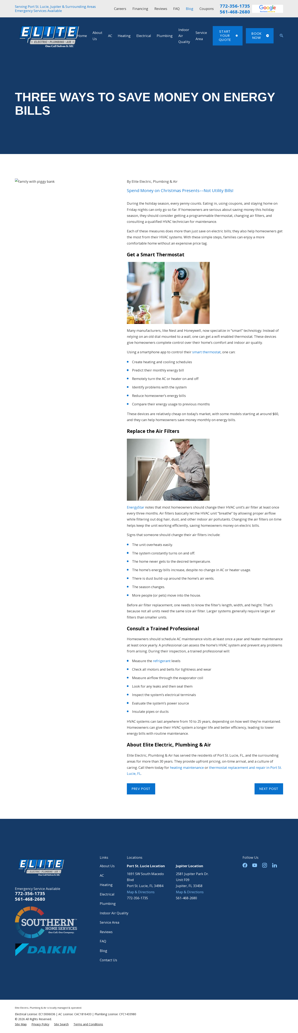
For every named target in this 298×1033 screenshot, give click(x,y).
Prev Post (141, 788)
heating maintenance (187, 767)
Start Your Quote (228, 35)
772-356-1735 (235, 6)
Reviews (160, 8)
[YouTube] (254, 865)
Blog (189, 8)
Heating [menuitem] (124, 35)
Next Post (268, 788)
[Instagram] (264, 865)
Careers (120, 8)
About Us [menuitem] (97, 35)
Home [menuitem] (82, 35)
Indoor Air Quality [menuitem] (184, 35)
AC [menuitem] (110, 35)
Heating (106, 884)
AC (102, 875)
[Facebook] (245, 865)
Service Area (109, 922)
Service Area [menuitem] (201, 35)
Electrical (107, 894)
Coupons (206, 8)
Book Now (260, 35)
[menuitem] (21, 1024)
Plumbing (108, 903)
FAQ (176, 8)
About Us (107, 865)
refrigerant (162, 660)
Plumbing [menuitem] (165, 35)
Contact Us (108, 960)
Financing (140, 8)
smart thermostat (206, 352)
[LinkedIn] (274, 865)
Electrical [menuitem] (143, 35)
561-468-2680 (235, 12)
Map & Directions (141, 892)
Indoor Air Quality (114, 913)
